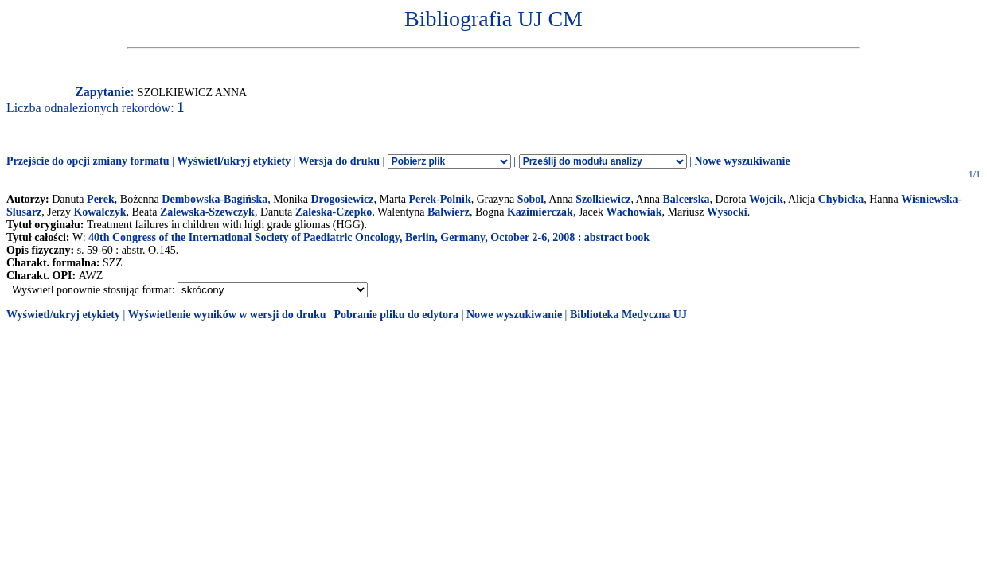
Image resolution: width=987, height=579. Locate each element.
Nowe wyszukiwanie (742, 161)
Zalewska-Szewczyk (207, 212)
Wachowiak (634, 212)
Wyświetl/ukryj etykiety (234, 161)
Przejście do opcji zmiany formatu (88, 161)
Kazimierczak (540, 212)
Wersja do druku (339, 161)
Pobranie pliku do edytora (396, 315)
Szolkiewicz (602, 199)
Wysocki (727, 212)
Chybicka (841, 199)
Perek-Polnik (439, 199)
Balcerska (685, 199)
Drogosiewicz (341, 199)
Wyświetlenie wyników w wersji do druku (227, 315)
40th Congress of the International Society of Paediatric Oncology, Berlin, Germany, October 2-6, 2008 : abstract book (369, 237)
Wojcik (766, 199)
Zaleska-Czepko (333, 212)
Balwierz (448, 212)
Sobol (530, 199)
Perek (101, 199)
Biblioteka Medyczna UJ (628, 315)
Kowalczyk (99, 212)
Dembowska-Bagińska (214, 199)
